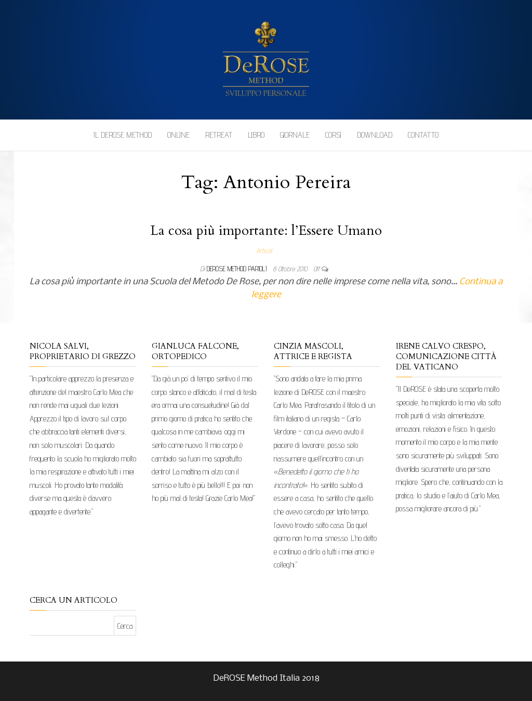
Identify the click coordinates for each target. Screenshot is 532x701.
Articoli (264, 250)
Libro (256, 135)
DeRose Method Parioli (238, 268)
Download (374, 135)
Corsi (333, 135)
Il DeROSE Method (123, 135)
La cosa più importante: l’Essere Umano (266, 230)
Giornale (295, 135)
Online (178, 135)
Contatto (423, 135)
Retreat (218, 135)
